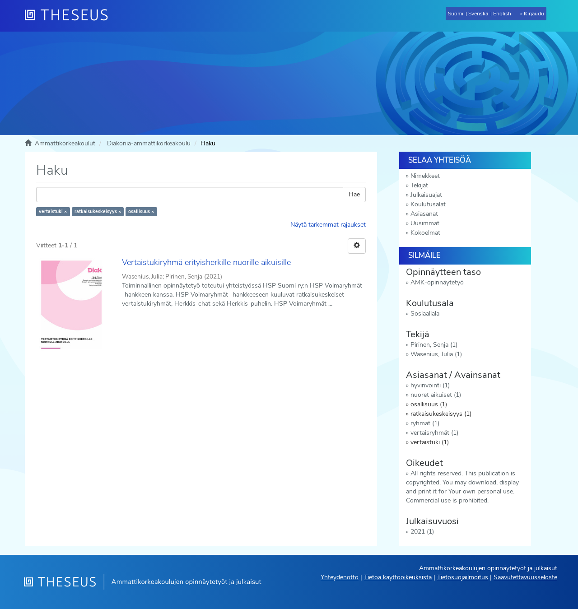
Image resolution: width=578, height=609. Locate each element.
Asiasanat (424, 213)
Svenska (478, 13)
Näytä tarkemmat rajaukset (328, 224)
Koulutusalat (428, 204)
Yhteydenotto (340, 577)
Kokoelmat (425, 232)
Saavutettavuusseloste (525, 577)
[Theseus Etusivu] (70, 16)
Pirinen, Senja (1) (433, 344)
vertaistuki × (53, 211)
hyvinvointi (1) (430, 385)
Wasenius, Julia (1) (436, 354)
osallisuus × (141, 211)
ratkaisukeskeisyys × (98, 211)
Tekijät (419, 185)
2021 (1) (422, 531)
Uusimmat (424, 223)
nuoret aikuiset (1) (435, 395)
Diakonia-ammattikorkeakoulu (149, 143)
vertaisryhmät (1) (434, 432)
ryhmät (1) (424, 423)
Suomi (455, 13)
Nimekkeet (425, 176)
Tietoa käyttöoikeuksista (398, 577)
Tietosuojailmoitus (462, 577)
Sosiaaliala (424, 313)
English (502, 13)
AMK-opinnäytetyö (437, 282)
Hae (354, 194)
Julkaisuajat (426, 195)
